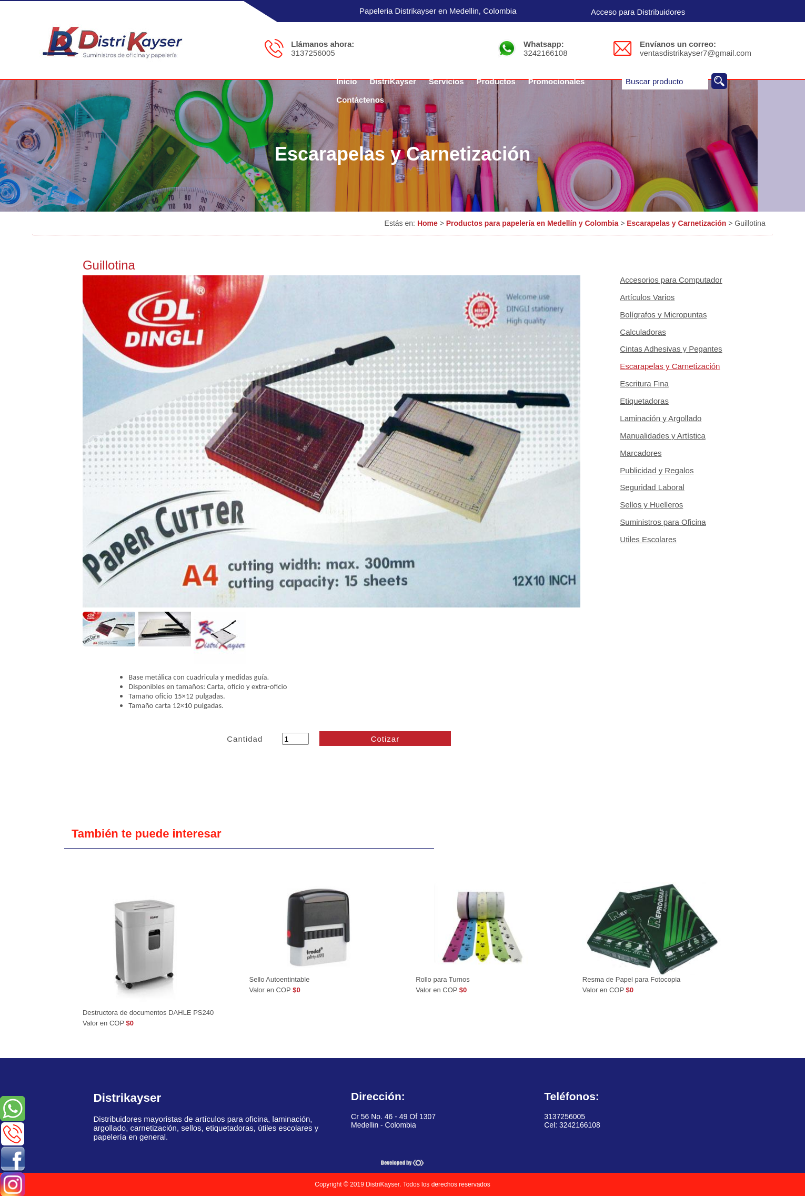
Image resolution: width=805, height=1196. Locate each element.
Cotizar (385, 738)
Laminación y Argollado (660, 418)
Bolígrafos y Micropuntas (663, 314)
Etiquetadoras (644, 400)
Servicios (446, 81)
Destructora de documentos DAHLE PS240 (148, 1012)
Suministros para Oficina (663, 521)
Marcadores (640, 452)
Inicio (346, 81)
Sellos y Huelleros (651, 504)
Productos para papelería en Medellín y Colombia (532, 223)
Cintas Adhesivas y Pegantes (671, 348)
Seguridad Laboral (652, 487)
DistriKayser (392, 81)
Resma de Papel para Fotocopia (631, 979)
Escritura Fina (644, 383)
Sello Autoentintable (279, 979)
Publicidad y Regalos (656, 470)
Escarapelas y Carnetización (676, 223)
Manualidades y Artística (663, 435)
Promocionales (556, 81)
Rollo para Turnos (443, 979)
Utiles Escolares (648, 539)
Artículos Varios (647, 297)
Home (427, 223)
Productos (496, 81)
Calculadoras (643, 331)
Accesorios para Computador (671, 279)
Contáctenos (360, 99)
